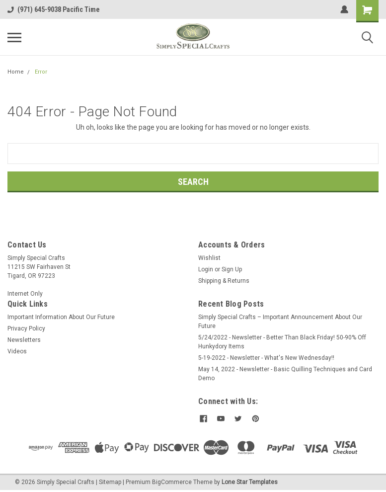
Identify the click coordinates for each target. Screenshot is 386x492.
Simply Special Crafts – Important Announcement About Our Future (280, 321)
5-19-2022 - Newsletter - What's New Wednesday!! (266, 357)
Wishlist (209, 257)
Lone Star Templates (250, 482)
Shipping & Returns (223, 280)
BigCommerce (172, 482)
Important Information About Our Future (61, 317)
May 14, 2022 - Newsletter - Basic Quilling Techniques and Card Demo (285, 374)
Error (41, 72)
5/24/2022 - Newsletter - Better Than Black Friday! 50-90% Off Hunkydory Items (282, 342)
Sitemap (110, 482)
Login (205, 269)
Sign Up (232, 269)
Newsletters (24, 339)
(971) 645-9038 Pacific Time (53, 9)
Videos (17, 351)
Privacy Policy (26, 328)
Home (15, 72)
